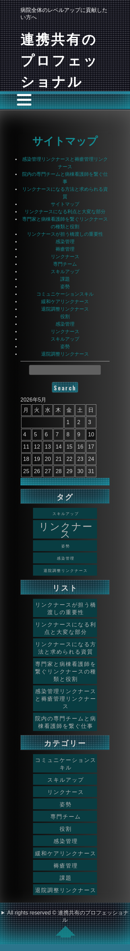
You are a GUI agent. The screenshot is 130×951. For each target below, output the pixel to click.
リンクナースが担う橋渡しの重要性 (65, 234)
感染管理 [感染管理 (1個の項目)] (66, 558)
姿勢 (65, 286)
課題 (65, 279)
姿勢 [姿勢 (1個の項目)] (65, 545)
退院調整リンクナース (65, 309)
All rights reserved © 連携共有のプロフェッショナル (68, 923)
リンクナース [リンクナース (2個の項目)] (66, 529)
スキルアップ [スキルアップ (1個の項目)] (65, 513)
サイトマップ (65, 140)
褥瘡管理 (65, 249)
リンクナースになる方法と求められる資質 (65, 647)
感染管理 (65, 241)
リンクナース (65, 256)
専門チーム (65, 264)
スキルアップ (65, 271)
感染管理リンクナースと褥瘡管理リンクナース (65, 698)
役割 (65, 316)
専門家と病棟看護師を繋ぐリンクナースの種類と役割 (65, 671)
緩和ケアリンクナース (65, 301)
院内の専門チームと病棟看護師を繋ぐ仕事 (65, 722)
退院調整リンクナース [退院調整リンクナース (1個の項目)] (66, 570)
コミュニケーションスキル (65, 294)
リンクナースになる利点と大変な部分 (65, 211)
